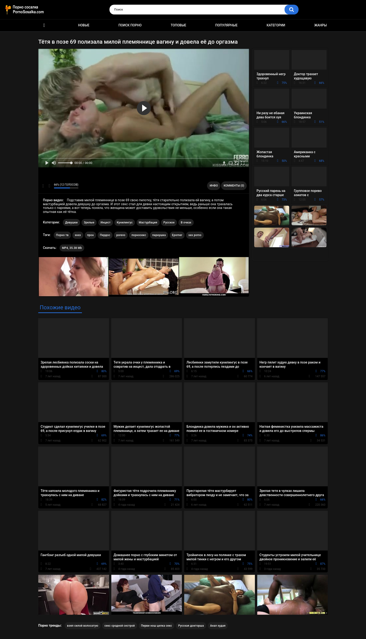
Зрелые (89, 222)
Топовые (178, 25)
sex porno (194, 235)
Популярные (226, 25)
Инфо (214, 185)
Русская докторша (191, 625)
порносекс (138, 235)
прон (90, 235)
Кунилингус (125, 222)
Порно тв (62, 235)
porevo (120, 235)
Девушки (71, 222)
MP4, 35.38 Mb (72, 248)
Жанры (320, 25)
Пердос (105, 235)
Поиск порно (130, 25)
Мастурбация (148, 222)
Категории (276, 25)
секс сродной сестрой (119, 625)
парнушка (159, 235)
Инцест (106, 222)
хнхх (78, 235)
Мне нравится (43, 186)
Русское (169, 222)
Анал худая (217, 625)
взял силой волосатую (82, 625)
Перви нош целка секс (156, 625)
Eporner (177, 235)
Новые (83, 25)
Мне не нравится (49, 186)
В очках (186, 222)
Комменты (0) (234, 185)
